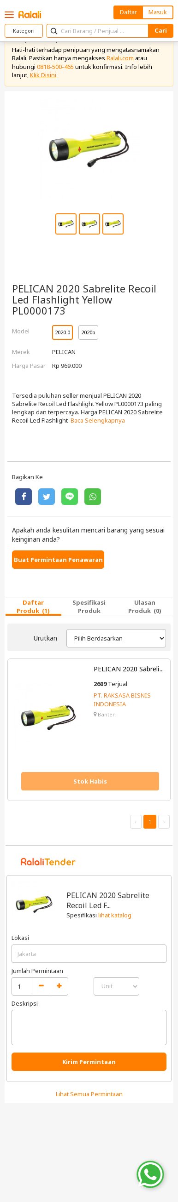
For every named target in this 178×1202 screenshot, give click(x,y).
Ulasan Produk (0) (144, 606)
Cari (160, 30)
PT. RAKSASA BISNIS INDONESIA (122, 699)
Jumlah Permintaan (37, 971)
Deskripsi (25, 1003)
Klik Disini (43, 75)
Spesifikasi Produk (89, 606)
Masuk (157, 12)
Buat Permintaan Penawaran (58, 559)
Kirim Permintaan (89, 1062)
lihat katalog (114, 915)
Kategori (24, 30)
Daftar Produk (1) (33, 606)
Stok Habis (90, 781)
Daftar (128, 12)
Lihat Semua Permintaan (89, 1094)
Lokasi (20, 937)
